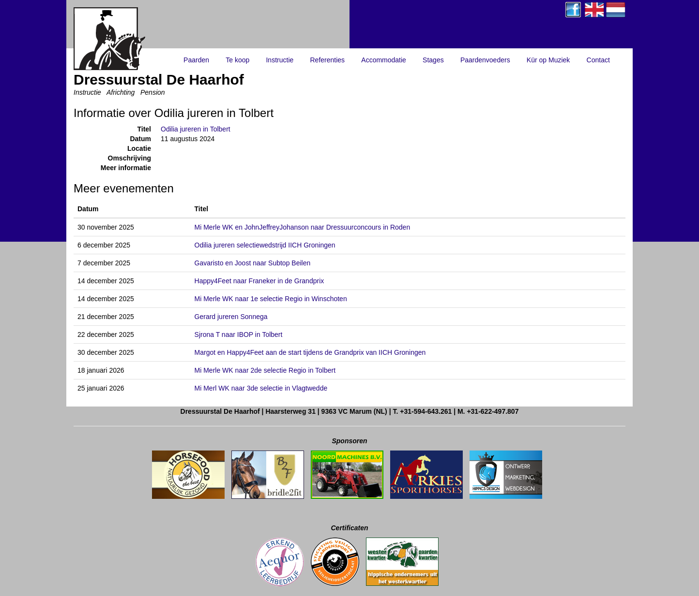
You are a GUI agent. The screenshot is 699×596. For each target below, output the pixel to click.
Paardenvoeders (485, 60)
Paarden (196, 60)
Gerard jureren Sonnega (231, 316)
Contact (598, 60)
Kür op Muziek (548, 60)
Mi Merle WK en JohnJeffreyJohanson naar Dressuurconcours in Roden (302, 227)
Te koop (237, 60)
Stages (433, 60)
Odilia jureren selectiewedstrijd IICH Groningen (265, 245)
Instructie (279, 60)
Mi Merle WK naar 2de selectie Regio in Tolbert (265, 370)
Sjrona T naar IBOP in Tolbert (239, 334)
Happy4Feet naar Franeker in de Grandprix (259, 281)
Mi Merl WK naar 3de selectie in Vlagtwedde (261, 388)
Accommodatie (383, 60)
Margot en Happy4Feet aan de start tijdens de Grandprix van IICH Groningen (310, 352)
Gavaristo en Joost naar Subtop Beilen (253, 263)
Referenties (327, 60)
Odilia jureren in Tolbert (195, 129)
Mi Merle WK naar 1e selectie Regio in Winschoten (271, 299)
